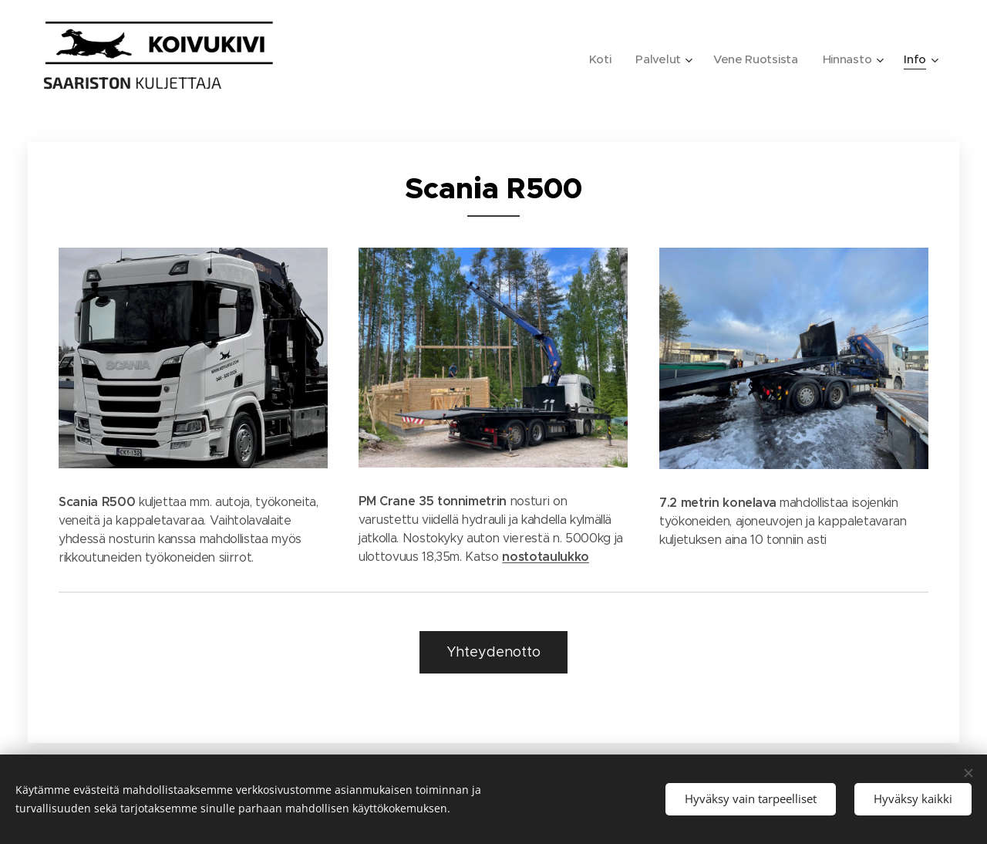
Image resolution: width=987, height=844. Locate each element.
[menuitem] (595, 59)
